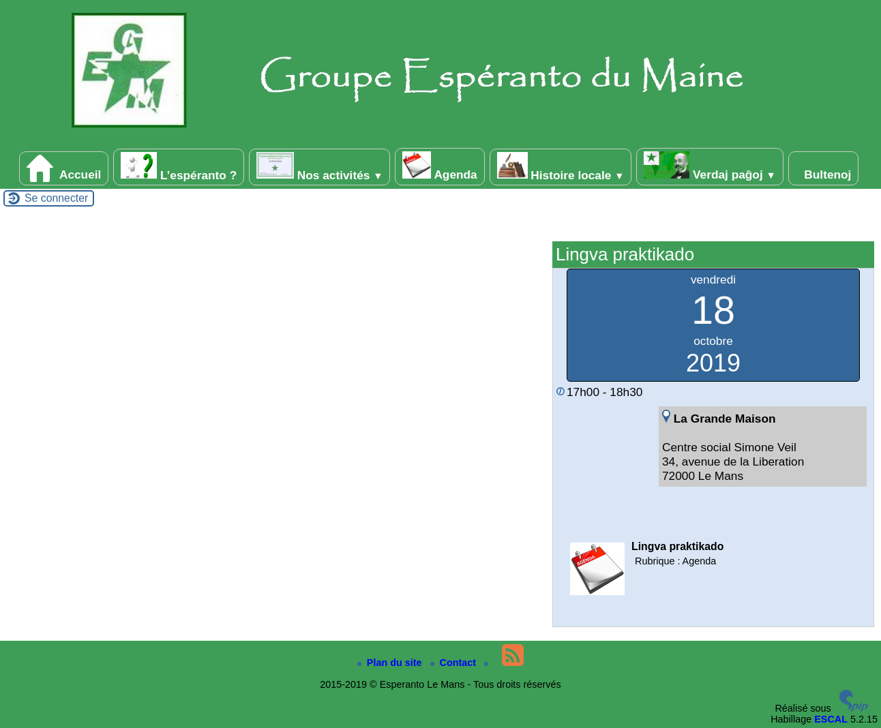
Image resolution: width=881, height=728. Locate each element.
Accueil (64, 168)
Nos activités (319, 167)
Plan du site (391, 662)
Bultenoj (824, 168)
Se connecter (56, 198)
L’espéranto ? (179, 167)
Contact (454, 662)
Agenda (439, 166)
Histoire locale (561, 167)
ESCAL (831, 719)
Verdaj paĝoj (710, 166)
